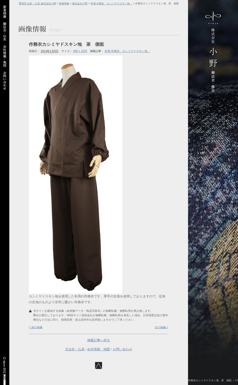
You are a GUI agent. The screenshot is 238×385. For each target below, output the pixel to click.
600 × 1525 (80, 51)
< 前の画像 (35, 327)
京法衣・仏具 (75, 349)
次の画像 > (161, 327)
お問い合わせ (122, 349)
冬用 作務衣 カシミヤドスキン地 (111, 3)
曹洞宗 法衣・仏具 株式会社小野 (37, 3)
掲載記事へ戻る (98, 340)
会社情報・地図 (98, 349)
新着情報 (64, 3)
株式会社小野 (80, 3)
